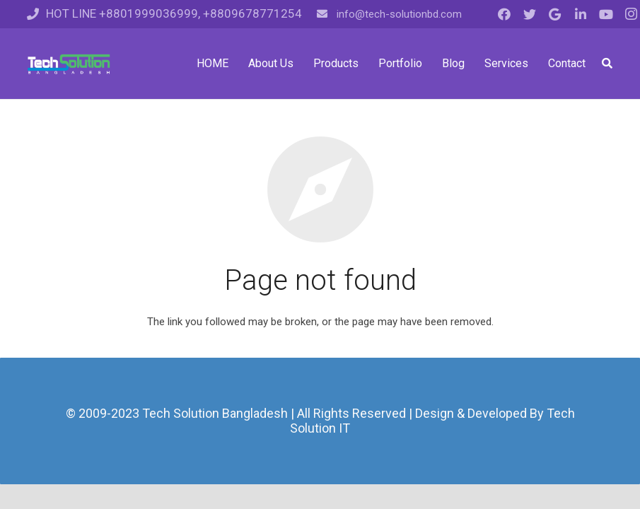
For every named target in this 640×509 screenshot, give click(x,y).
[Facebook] (504, 14)
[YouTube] (606, 14)
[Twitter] (529, 14)
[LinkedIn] (580, 14)
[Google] (555, 14)
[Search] (607, 63)
